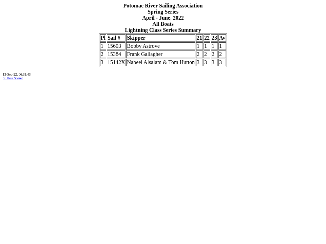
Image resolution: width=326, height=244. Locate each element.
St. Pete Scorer (13, 78)
